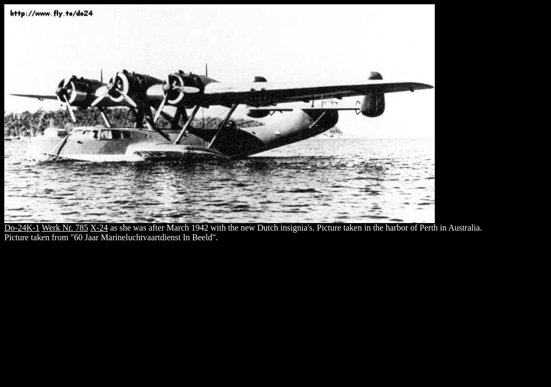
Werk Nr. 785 (64, 227)
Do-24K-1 (22, 227)
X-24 (99, 227)
